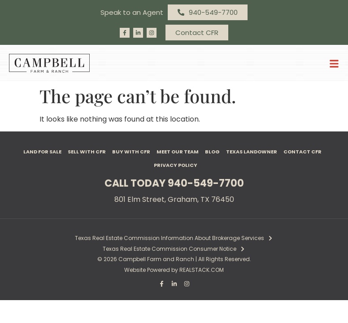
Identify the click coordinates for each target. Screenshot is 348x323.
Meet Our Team (178, 151)
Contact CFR (302, 151)
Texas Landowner (251, 151)
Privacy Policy (175, 165)
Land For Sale (42, 151)
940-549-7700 (206, 183)
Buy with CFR (131, 151)
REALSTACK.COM (201, 270)
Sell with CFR (87, 151)
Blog (212, 151)
